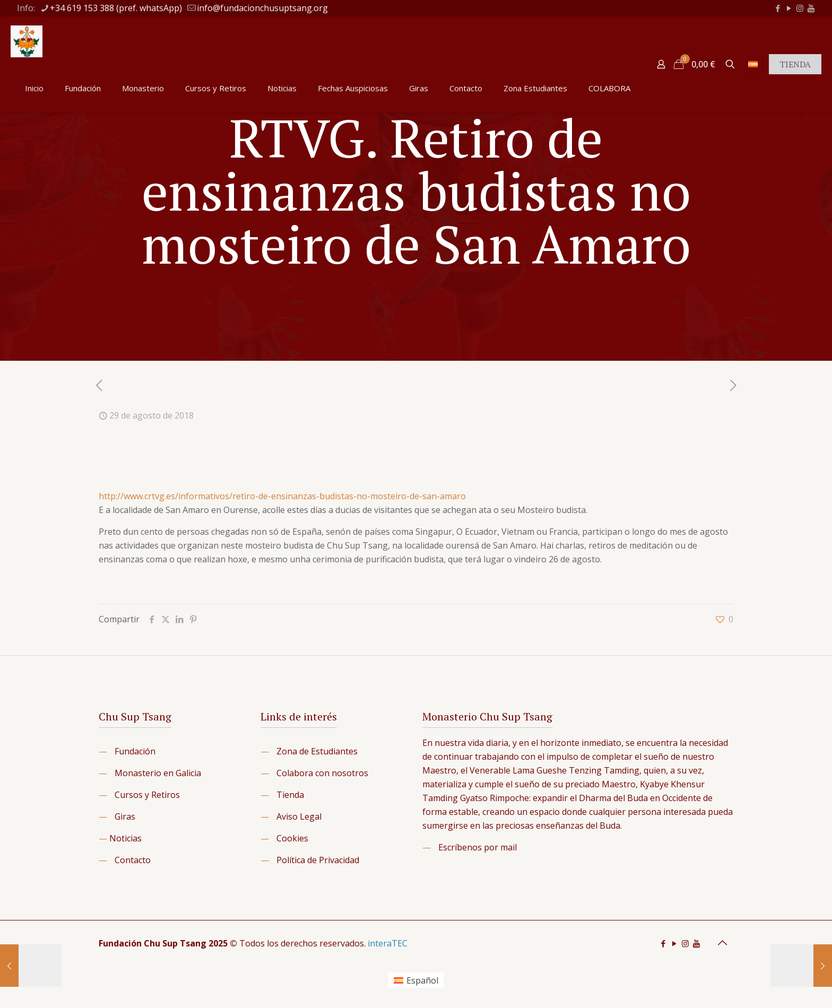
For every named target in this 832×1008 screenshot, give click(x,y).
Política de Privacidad (317, 860)
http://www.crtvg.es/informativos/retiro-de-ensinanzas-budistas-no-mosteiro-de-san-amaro (282, 496)
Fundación (135, 751)
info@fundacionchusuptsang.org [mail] (262, 8)
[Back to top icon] (722, 943)
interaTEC (388, 943)
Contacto (133, 860)
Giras (125, 816)
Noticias (125, 838)
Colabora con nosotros (322, 773)
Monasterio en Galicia (158, 773)
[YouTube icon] (789, 8)
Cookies (292, 838)
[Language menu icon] (753, 64)
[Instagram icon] (800, 8)
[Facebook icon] (778, 8)
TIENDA (795, 64)
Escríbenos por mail (477, 847)
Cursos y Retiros (147, 795)
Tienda (290, 795)
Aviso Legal (299, 816)
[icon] (811, 8)
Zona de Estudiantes (317, 751)
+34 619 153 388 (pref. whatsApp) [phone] (116, 8)
